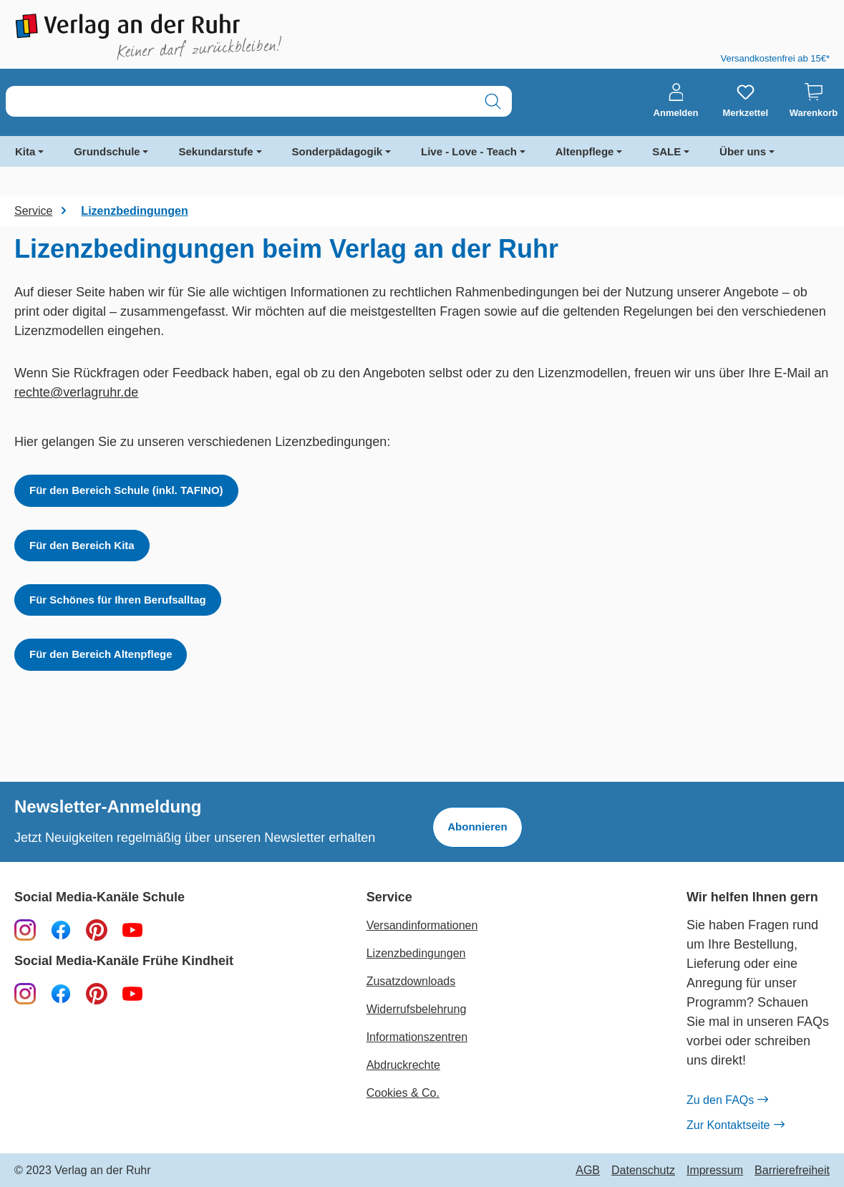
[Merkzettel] (745, 101)
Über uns (742, 151)
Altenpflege (585, 151)
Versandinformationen (422, 925)
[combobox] (240, 101)
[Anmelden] (676, 101)
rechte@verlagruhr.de (76, 392)
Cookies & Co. (403, 1093)
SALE (666, 151)
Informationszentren (417, 1037)
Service (389, 897)
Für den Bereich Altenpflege (100, 654)
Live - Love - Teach (469, 151)
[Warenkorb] (813, 101)
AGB (588, 1170)
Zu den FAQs (727, 1100)
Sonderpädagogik (337, 151)
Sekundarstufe (215, 151)
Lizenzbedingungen (416, 953)
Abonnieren (477, 826)
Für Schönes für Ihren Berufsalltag (117, 600)
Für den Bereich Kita (82, 545)
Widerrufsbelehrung (417, 1009)
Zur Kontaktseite (735, 1125)
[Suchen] (493, 101)
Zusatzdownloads (411, 981)
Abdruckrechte (403, 1065)
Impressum (715, 1170)
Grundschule (107, 151)
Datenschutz (643, 1170)
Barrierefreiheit (792, 1170)
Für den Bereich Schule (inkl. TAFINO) (126, 490)
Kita (25, 151)
